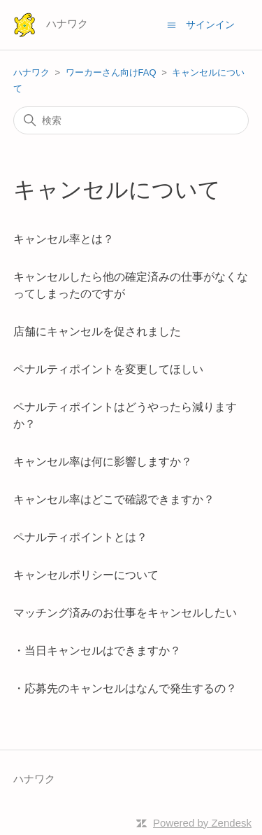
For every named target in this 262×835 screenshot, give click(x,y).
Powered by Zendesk (202, 823)
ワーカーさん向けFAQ (111, 72)
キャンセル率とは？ (63, 239)
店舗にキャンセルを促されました (97, 331)
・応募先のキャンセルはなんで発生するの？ (125, 688)
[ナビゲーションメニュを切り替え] (171, 24)
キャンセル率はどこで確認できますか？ (113, 499)
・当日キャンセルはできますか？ (97, 651)
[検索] (131, 120)
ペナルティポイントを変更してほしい (108, 369)
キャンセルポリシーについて (86, 575)
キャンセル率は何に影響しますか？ (102, 462)
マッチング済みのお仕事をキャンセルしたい (125, 613)
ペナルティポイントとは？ (80, 537)
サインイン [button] (210, 24)
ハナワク (31, 72)
